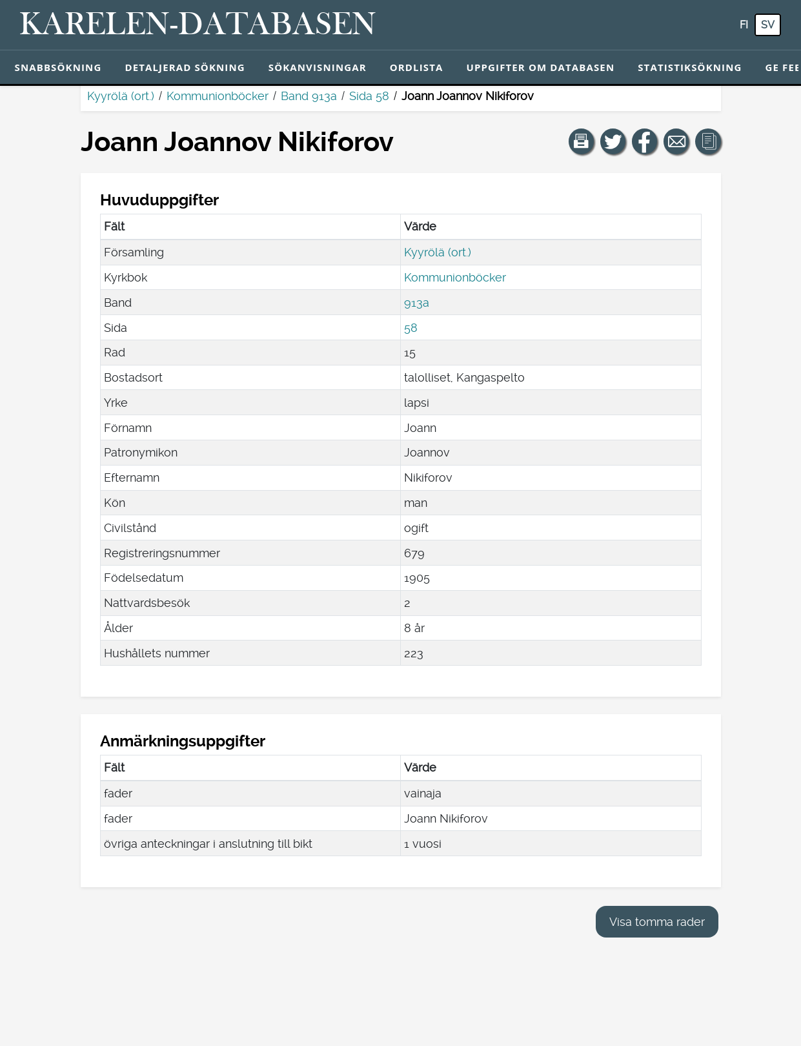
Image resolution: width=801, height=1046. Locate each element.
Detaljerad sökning (185, 67)
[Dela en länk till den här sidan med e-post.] (676, 141)
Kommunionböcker (218, 96)
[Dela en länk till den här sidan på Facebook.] (645, 141)
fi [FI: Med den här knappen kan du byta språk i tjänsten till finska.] (744, 25)
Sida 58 (369, 96)
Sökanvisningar (318, 67)
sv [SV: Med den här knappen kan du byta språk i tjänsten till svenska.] (768, 25)
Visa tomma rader (657, 921)
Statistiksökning (690, 67)
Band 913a (309, 96)
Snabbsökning (58, 67)
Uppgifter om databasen (540, 67)
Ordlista (416, 67)
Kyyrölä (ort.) (120, 96)
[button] (581, 141)
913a (416, 302)
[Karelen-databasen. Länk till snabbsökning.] (197, 25)
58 (411, 327)
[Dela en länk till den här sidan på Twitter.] (613, 141)
